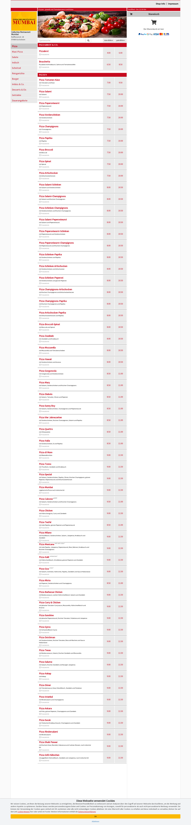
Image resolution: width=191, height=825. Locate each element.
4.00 (108, 52)
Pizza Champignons (48, 126)
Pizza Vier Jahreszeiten (50, 417)
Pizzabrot (44, 51)
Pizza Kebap (45, 673)
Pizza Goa (44, 568)
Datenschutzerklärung (87, 811)
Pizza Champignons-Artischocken (55, 289)
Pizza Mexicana (46, 544)
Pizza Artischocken (48, 172)
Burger (15, 78)
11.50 (120, 455)
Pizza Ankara (45, 708)
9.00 (108, 455)
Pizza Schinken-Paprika (50, 254)
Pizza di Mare (45, 452)
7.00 (108, 82)
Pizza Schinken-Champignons (53, 207)
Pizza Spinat (45, 161)
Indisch (15, 62)
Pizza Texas (45, 650)
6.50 (108, 64)
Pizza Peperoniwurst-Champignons (56, 242)
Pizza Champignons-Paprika (53, 301)
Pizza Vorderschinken (49, 114)
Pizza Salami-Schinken (50, 184)
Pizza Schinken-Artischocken (53, 266)
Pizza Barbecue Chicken (50, 592)
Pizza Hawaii (45, 359)
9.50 (120, 82)
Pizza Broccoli (46, 149)
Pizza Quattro (46, 429)
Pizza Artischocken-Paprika (52, 312)
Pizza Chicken (46, 510)
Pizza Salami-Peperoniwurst (53, 219)
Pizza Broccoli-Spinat (49, 324)
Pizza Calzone (46, 498)
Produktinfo (44, 54)
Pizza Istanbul (46, 696)
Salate (15, 57)
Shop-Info (160, 3)
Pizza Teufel (45, 522)
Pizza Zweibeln (46, 335)
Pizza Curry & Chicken (49, 602)
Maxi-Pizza (17, 51)
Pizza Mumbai (46, 487)
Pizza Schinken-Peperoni (51, 277)
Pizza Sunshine (46, 615)
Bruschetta (44, 61)
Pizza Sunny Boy (47, 405)
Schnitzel (16, 67)
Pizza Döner (45, 685)
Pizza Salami (45, 91)
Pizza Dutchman (47, 637)
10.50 (120, 187)
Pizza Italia (44, 440)
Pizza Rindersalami (48, 731)
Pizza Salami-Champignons (52, 196)
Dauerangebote (19, 100)
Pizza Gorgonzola (47, 370)
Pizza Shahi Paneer (48, 742)
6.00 (120, 52)
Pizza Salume (45, 661)
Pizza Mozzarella (47, 347)
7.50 (108, 94)
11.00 (120, 373)
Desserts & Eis (19, 89)
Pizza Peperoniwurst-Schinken (54, 231)
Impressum (173, 3)
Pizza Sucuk (45, 720)
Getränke (16, 95)
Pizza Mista (44, 580)
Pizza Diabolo (45, 394)
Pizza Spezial (45, 474)
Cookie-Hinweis (24, 811)
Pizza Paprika (45, 138)
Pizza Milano (45, 532)
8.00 (108, 187)
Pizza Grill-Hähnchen (49, 754)
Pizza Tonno (45, 463)
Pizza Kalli (44, 557)
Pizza (14, 46)
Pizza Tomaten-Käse (49, 79)
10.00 (120, 94)
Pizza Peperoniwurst (49, 103)
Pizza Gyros (45, 626)
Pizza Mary (44, 382)
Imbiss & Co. (18, 84)
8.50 (120, 64)
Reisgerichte (18, 73)
